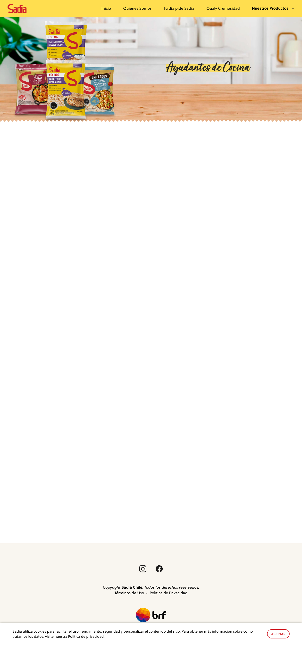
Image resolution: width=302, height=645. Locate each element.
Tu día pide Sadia (179, 8)
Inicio (106, 8)
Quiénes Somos (137, 8)
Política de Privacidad (169, 593)
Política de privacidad (86, 636)
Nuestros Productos (270, 8)
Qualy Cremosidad (223, 8)
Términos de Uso (129, 593)
